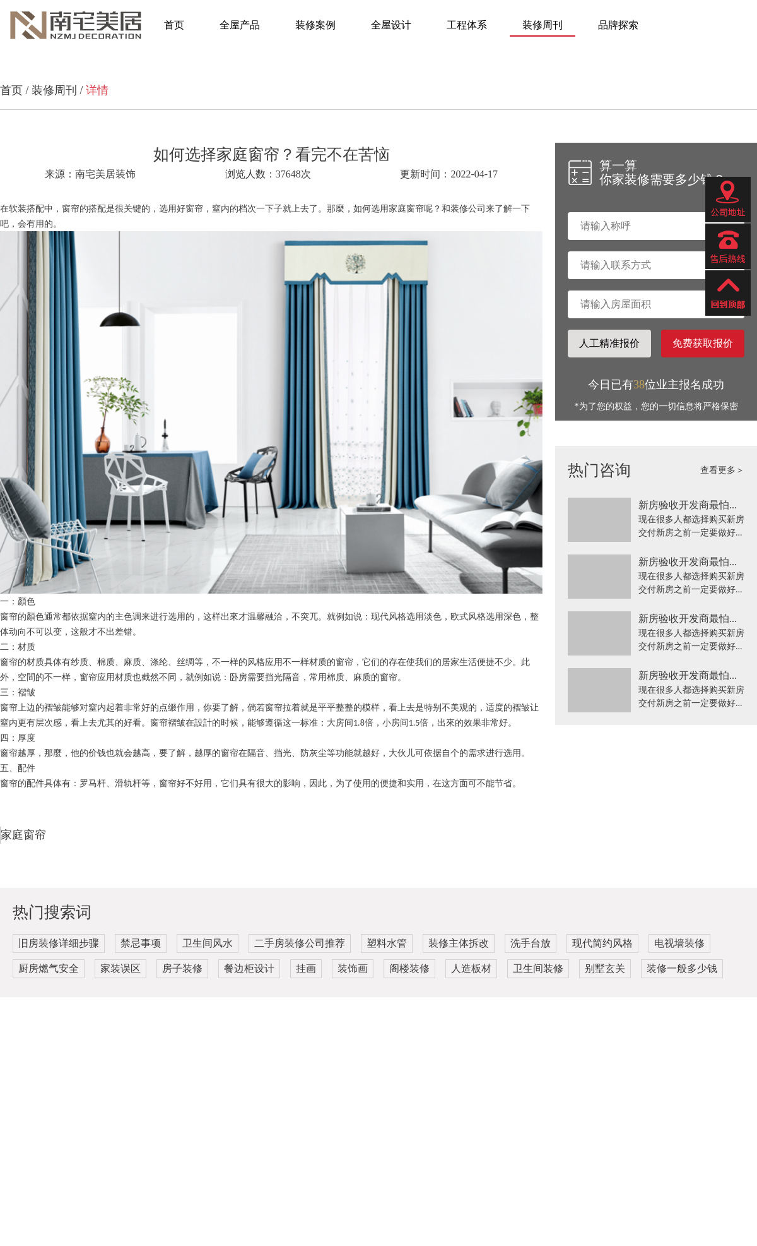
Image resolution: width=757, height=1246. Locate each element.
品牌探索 (618, 25)
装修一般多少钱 (682, 968)
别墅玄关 (605, 968)
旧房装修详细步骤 (58, 943)
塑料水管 (387, 943)
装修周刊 (542, 25)
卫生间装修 (538, 968)
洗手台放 (530, 943)
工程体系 (467, 25)
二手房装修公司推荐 (299, 943)
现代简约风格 (602, 943)
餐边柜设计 (249, 968)
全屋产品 (240, 25)
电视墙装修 (679, 943)
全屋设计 (391, 25)
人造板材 (471, 968)
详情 (97, 90)
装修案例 (315, 25)
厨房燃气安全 (48, 968)
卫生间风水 (207, 943)
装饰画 (352, 968)
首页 (174, 25)
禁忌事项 (140, 943)
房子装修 (182, 968)
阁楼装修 (409, 968)
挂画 (306, 968)
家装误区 (120, 968)
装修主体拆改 (458, 943)
